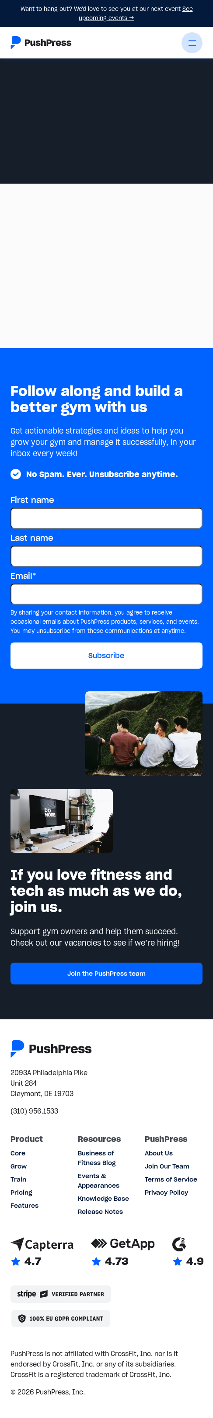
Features (24, 1206)
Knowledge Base (103, 1199)
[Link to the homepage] (41, 42)
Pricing (21, 1192)
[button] (192, 42)
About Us (159, 1153)
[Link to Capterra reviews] (41, 1252)
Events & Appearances (98, 1180)
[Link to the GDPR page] (60, 1318)
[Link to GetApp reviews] (123, 1252)
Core (17, 1153)
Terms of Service (171, 1179)
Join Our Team (167, 1166)
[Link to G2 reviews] (188, 1252)
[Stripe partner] (60, 1294)
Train (18, 1179)
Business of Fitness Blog (96, 1158)
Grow (18, 1166)
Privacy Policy (166, 1192)
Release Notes (100, 1212)
